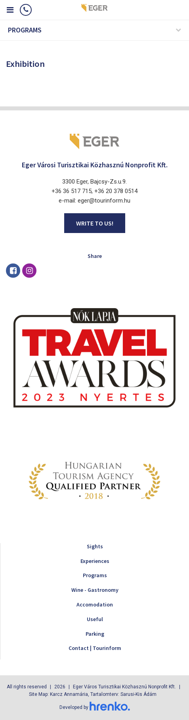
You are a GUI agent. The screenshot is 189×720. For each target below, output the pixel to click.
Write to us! (94, 223)
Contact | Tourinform (95, 648)
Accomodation (94, 604)
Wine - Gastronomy (94, 589)
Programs (95, 575)
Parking (95, 633)
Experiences (94, 561)
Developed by (94, 707)
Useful (95, 619)
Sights (95, 546)
